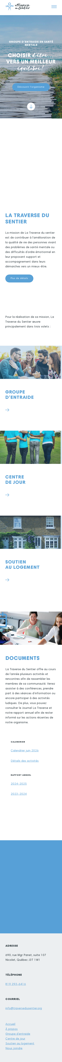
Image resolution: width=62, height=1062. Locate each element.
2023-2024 (19, 794)
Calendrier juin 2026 (25, 750)
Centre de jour (15, 1039)
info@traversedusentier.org (23, 1008)
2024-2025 (19, 784)
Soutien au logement (19, 1043)
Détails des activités (25, 761)
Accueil (10, 1024)
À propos (11, 1029)
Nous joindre (13, 1048)
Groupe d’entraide (17, 1034)
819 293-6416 (15, 984)
